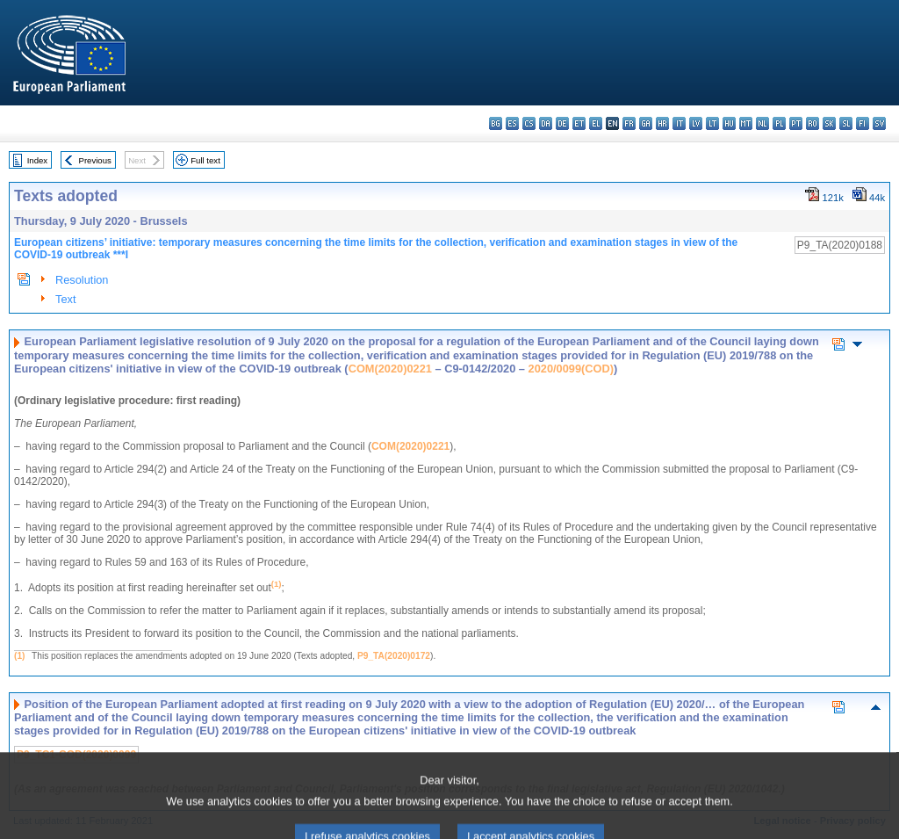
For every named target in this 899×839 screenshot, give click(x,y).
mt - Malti (745, 123)
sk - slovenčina (829, 123)
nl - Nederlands (762, 123)
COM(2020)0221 (390, 368)
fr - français (629, 123)
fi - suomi (862, 123)
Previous (95, 160)
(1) (19, 656)
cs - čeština (529, 123)
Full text (205, 160)
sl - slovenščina (845, 123)
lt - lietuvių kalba (712, 123)
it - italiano (679, 123)
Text (65, 299)
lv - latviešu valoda (695, 123)
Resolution (81, 279)
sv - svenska (879, 123)
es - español (512, 123)
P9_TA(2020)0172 (393, 656)
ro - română (812, 123)
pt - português (795, 123)
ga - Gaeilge (645, 123)
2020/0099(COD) (571, 368)
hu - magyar (729, 123)
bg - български (495, 123)
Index (37, 160)
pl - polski (779, 123)
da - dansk (545, 123)
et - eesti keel (579, 123)
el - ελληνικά (595, 123)
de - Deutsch (562, 123)
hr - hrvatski (662, 123)
